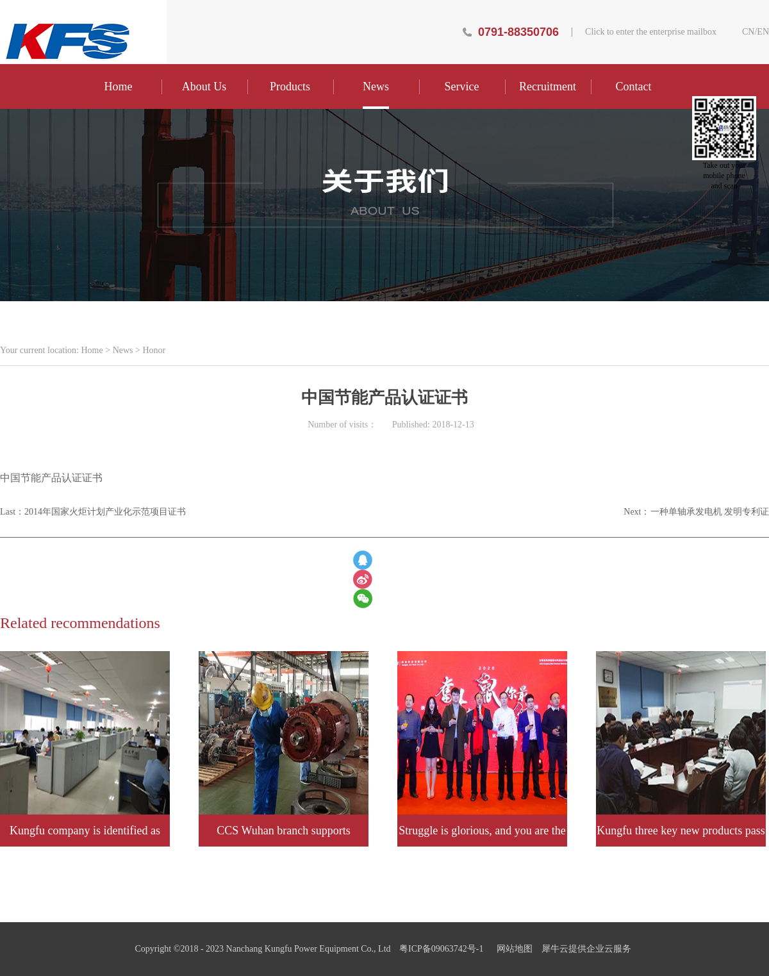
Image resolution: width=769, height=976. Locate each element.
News (123, 350)
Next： (696, 512)
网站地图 (512, 949)
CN (748, 32)
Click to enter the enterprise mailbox (650, 32)
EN (763, 32)
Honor (153, 350)
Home (118, 86)
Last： (93, 512)
